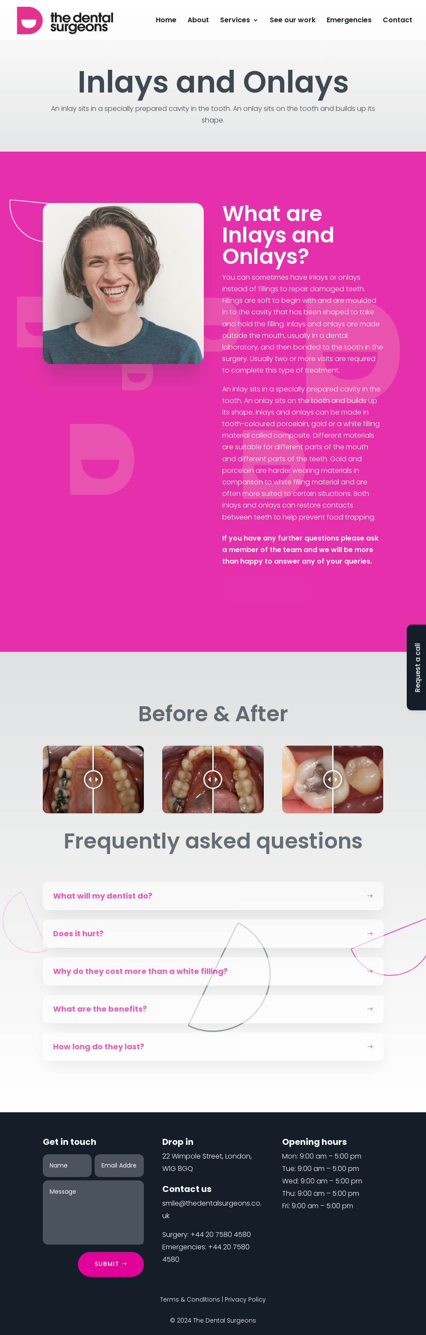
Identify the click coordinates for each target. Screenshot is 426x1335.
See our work (293, 21)
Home (166, 21)
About (198, 21)
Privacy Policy (245, 1299)
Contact (397, 21)
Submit (107, 1264)
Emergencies (349, 21)
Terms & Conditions (190, 1299)
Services (235, 21)
